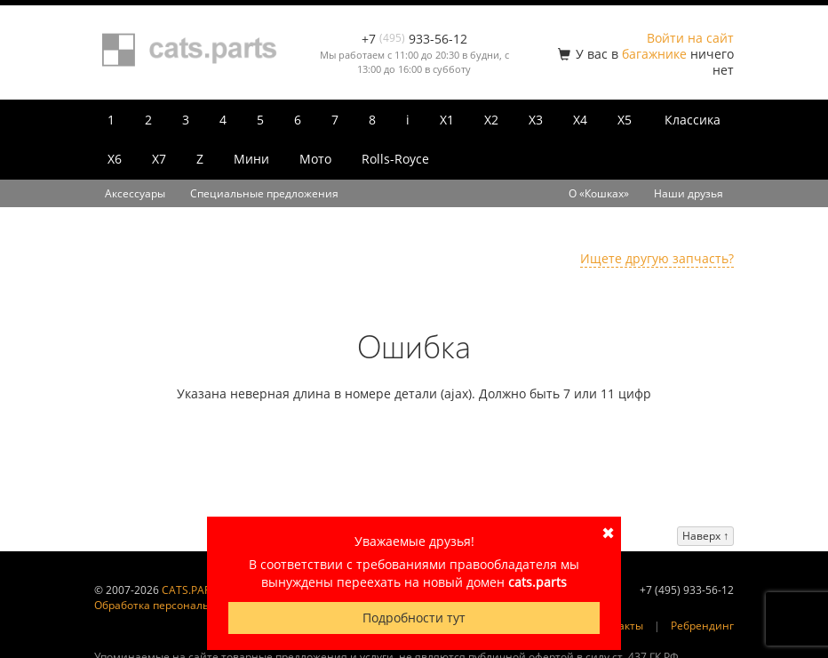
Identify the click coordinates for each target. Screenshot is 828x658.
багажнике (654, 53)
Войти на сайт (690, 37)
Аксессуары (135, 193)
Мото (315, 158)
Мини (251, 158)
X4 (580, 119)
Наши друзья (688, 193)
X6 (114, 158)
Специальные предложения (264, 193)
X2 (491, 119)
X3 (536, 119)
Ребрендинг (702, 625)
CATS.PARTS (192, 590)
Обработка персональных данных (183, 605)
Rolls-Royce (395, 158)
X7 (159, 158)
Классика (693, 119)
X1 (447, 119)
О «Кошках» (599, 193)
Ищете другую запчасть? (657, 258)
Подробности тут (414, 617)
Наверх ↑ (705, 535)
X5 (624, 119)
